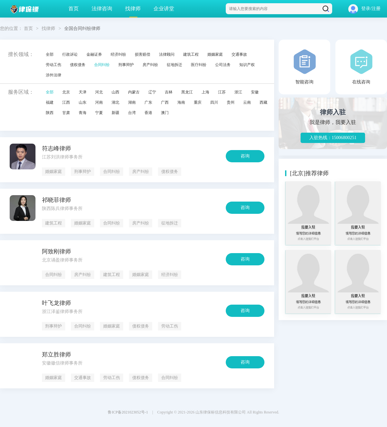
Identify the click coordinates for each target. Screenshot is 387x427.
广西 (165, 102)
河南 (99, 102)
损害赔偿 (142, 54)
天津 (82, 92)
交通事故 (239, 54)
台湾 (132, 112)
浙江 (238, 92)
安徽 (255, 92)
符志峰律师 (56, 148)
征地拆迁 (174, 64)
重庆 (198, 102)
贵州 (230, 102)
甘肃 (66, 112)
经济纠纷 (118, 54)
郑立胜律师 (56, 354)
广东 (148, 102)
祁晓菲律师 (56, 200)
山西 (115, 92)
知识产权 (247, 64)
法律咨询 (102, 8)
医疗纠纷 (198, 64)
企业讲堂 (164, 8)
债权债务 (77, 64)
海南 (181, 102)
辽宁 (152, 92)
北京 (66, 92)
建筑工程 (191, 54)
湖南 (132, 102)
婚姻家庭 (215, 54)
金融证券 (94, 54)
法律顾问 (166, 54)
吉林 (169, 92)
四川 (214, 102)
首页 (73, 8)
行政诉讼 (70, 54)
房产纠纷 (150, 64)
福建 (50, 102)
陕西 (50, 112)
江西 (66, 102)
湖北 (115, 102)
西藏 (263, 102)
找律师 (133, 8)
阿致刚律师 (56, 251)
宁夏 (99, 112)
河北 (99, 92)
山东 (82, 102)
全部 (50, 54)
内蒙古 (134, 92)
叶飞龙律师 (56, 303)
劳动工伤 (53, 64)
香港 (148, 112)
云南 (247, 102)
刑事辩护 (126, 64)
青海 (82, 112)
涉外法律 (53, 75)
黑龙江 (187, 92)
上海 (205, 92)
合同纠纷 (102, 64)
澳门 (165, 112)
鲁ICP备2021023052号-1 (128, 412)
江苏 (222, 92)
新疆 (115, 112)
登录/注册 (364, 8)
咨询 (245, 156)
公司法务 (223, 64)
